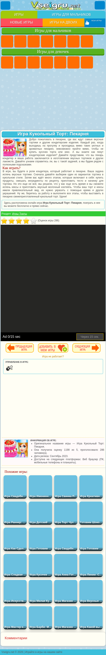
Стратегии (33, 41)
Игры (19, 14)
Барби (47, 62)
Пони (7, 62)
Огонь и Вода (33, 62)
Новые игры (21, 22)
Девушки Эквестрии (20, 62)
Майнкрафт (87, 41)
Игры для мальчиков (71, 14)
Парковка (7, 41)
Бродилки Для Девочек (87, 62)
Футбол (20, 41)
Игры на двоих (63, 22)
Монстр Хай (73, 62)
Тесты (60, 62)
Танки (47, 41)
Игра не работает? (53, 356)
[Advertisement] (53, 99)
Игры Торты (19, 213)
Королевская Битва (73, 41)
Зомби (60, 41)
